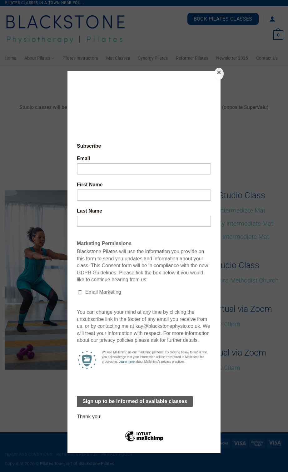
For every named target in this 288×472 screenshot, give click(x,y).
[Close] (219, 74)
